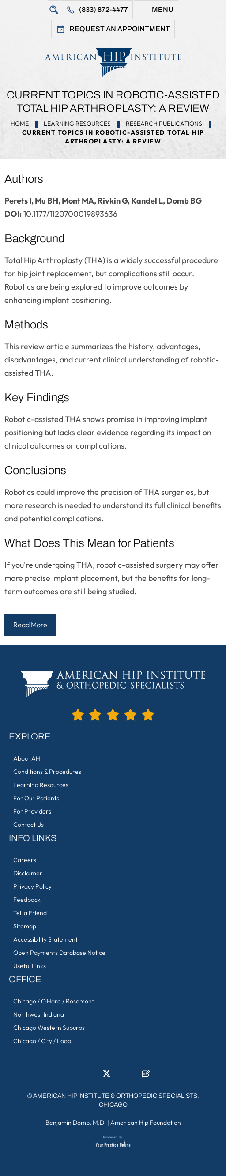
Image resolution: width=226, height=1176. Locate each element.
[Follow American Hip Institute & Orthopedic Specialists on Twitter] (106, 1076)
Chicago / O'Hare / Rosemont (53, 1001)
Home (20, 124)
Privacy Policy (32, 886)
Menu (162, 9)
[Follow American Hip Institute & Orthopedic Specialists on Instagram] (119, 1076)
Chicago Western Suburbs (49, 1028)
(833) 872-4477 (103, 9)
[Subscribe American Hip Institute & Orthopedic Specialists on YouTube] (132, 1076)
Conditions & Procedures (47, 772)
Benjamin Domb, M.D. (75, 1123)
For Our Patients (36, 798)
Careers (24, 860)
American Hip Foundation (145, 1123)
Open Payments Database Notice (59, 953)
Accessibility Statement (45, 939)
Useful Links (29, 966)
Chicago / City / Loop (42, 1041)
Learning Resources (77, 124)
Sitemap (24, 926)
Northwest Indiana (38, 1014)
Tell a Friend (30, 913)
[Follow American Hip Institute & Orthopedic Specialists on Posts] (146, 1076)
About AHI (27, 758)
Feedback (27, 900)
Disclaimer (27, 873)
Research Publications (164, 124)
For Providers (32, 811)
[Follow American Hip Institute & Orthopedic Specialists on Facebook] (80, 1076)
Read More (30, 624)
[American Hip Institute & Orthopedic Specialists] (113, 62)
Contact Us (28, 825)
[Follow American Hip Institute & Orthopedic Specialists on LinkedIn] (93, 1076)
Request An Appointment (119, 29)
